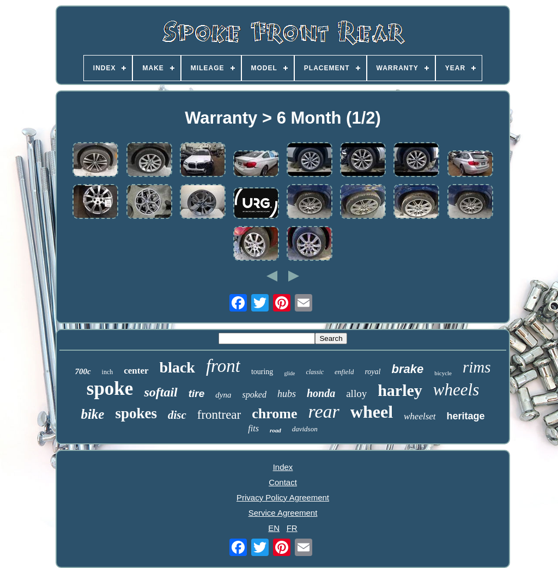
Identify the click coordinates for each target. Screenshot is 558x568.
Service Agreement (283, 512)
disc (177, 415)
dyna (223, 394)
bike (92, 414)
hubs (286, 393)
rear (323, 411)
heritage (466, 416)
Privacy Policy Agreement (282, 497)
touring (262, 372)
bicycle (443, 373)
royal (372, 372)
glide (289, 373)
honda (321, 393)
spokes (136, 413)
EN (274, 528)
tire (197, 393)
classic (315, 372)
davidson (305, 429)
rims (477, 367)
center (136, 370)
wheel (371, 412)
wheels (456, 389)
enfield (344, 372)
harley (400, 390)
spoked (254, 394)
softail (160, 392)
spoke (110, 388)
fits (253, 428)
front (223, 366)
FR (292, 528)
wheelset (420, 416)
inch (107, 372)
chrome (274, 414)
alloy (356, 393)
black (177, 367)
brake (407, 369)
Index (283, 467)
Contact (283, 482)
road (275, 430)
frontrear (219, 415)
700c (82, 371)
